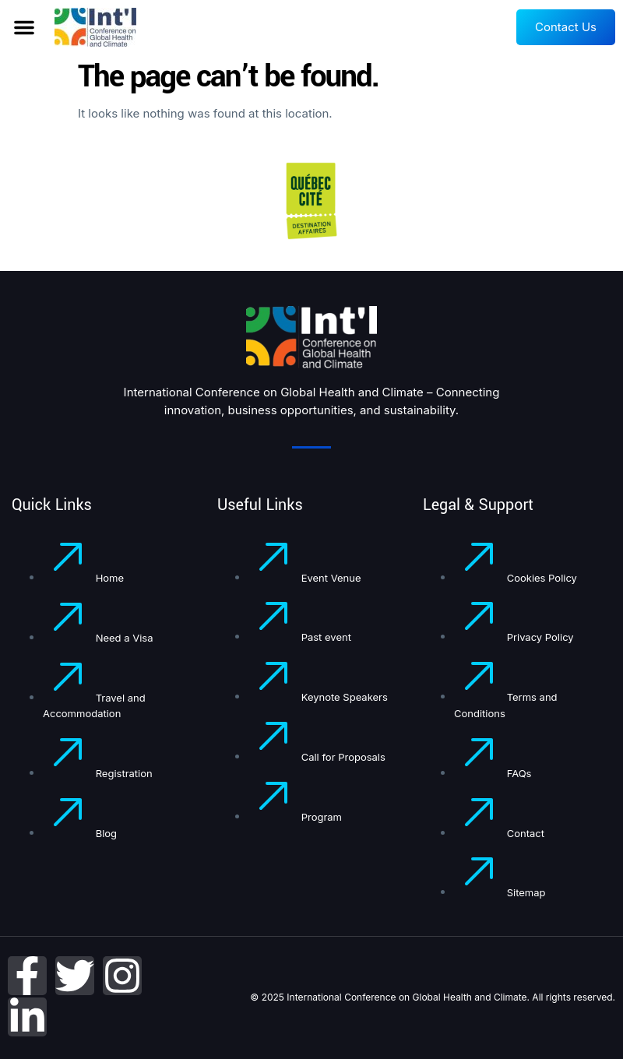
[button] (24, 27)
